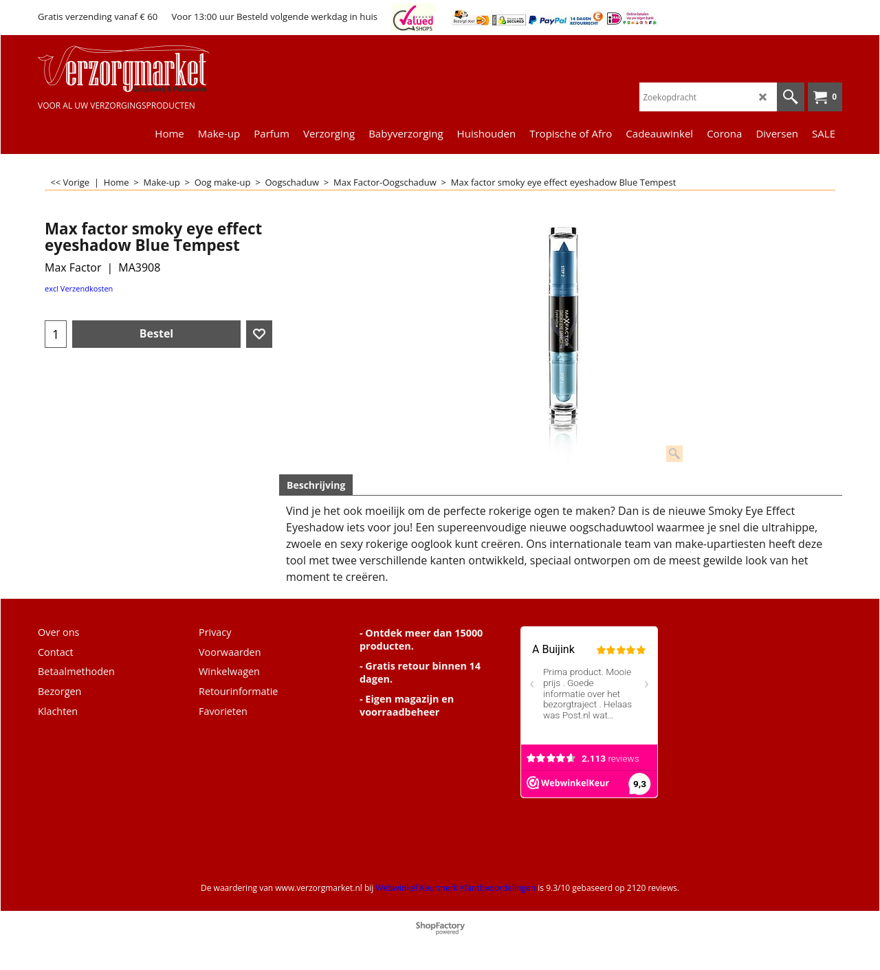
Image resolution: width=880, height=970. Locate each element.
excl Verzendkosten (79, 288)
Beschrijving (316, 485)
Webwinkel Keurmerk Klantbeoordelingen (455, 888)
